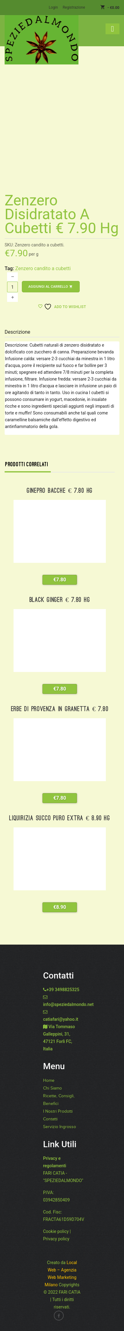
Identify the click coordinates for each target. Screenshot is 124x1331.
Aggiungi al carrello (50, 287)
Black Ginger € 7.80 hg (60, 600)
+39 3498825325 (62, 989)
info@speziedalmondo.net (68, 1004)
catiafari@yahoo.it (60, 1019)
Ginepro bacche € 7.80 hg (60, 491)
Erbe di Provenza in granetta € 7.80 (60, 709)
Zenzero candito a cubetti (43, 268)
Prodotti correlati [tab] (26, 464)
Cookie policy (56, 1231)
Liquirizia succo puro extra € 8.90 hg (59, 818)
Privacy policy (56, 1238)
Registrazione (74, 7)
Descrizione (17, 332)
